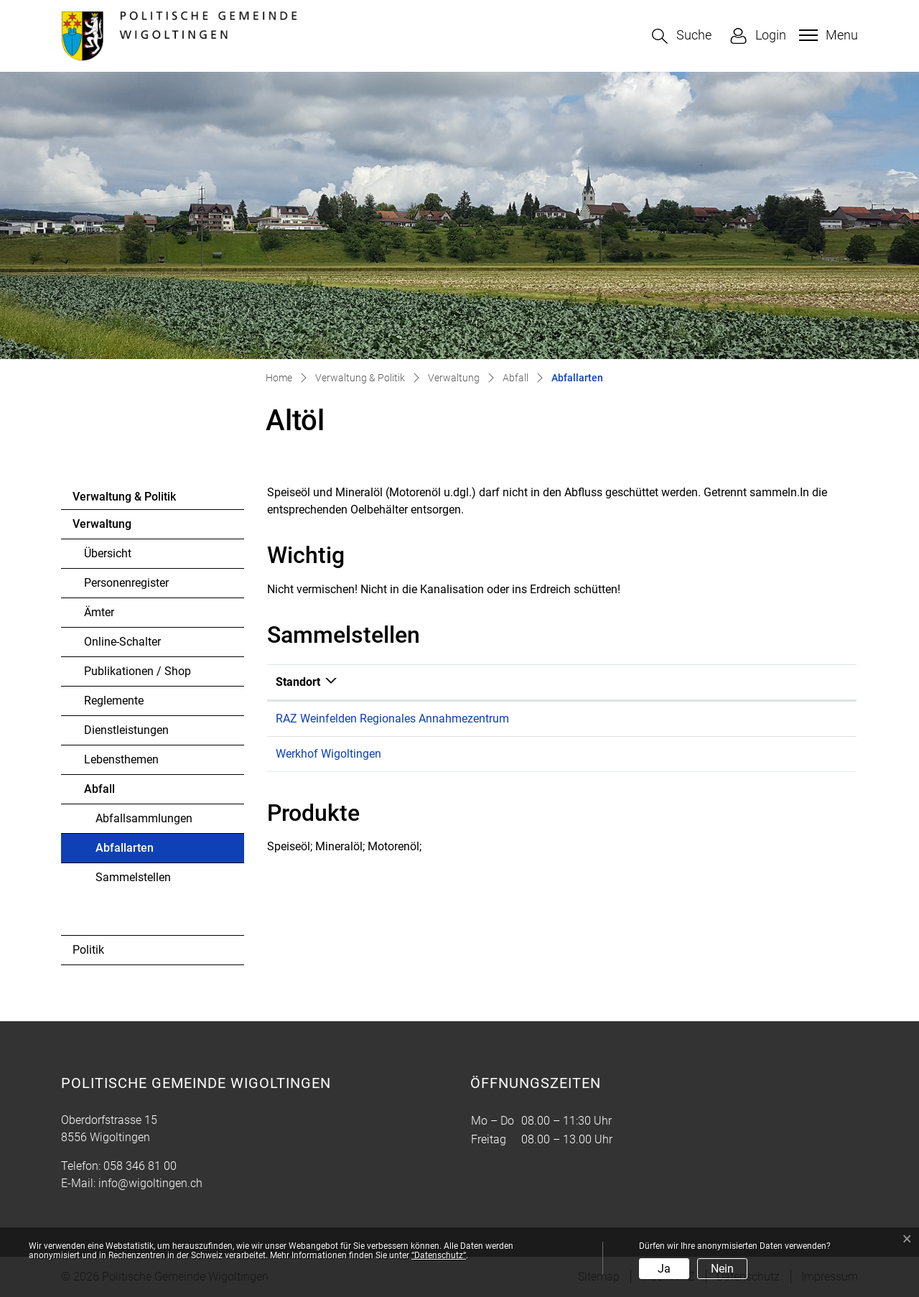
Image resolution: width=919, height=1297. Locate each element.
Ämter (99, 612)
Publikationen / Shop (137, 671)
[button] (682, 36)
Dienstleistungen (126, 730)
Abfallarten (134, 852)
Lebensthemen (121, 759)
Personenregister (126, 583)
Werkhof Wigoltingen (328, 754)
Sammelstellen (133, 877)
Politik (88, 950)
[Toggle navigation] (827, 35)
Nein (722, 1268)
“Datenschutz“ (438, 1255)
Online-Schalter (122, 641)
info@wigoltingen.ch (150, 1183)
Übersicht (107, 553)
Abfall (99, 789)
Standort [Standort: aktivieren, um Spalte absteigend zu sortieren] (298, 682)
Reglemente (114, 700)
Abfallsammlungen (143, 818)
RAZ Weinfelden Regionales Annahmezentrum (392, 718)
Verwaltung (102, 524)
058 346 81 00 (140, 1166)
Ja (664, 1268)
